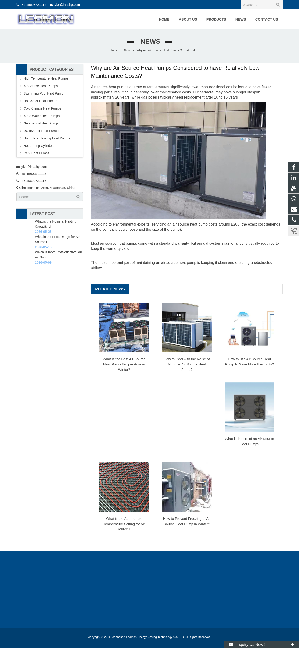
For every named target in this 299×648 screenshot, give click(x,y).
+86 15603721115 (33, 5)
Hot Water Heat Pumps (40, 101)
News (149, 41)
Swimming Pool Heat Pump (43, 93)
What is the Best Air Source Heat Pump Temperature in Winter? (124, 364)
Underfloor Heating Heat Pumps (47, 138)
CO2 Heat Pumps (36, 153)
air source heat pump (178, 263)
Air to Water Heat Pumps (42, 116)
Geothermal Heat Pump (41, 123)
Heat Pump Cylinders (39, 146)
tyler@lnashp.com (67, 5)
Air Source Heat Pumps (41, 86)
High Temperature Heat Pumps (46, 78)
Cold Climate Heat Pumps (42, 108)
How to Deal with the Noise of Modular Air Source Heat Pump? (187, 364)
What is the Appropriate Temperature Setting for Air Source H (124, 524)
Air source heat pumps (109, 87)
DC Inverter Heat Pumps (41, 131)
